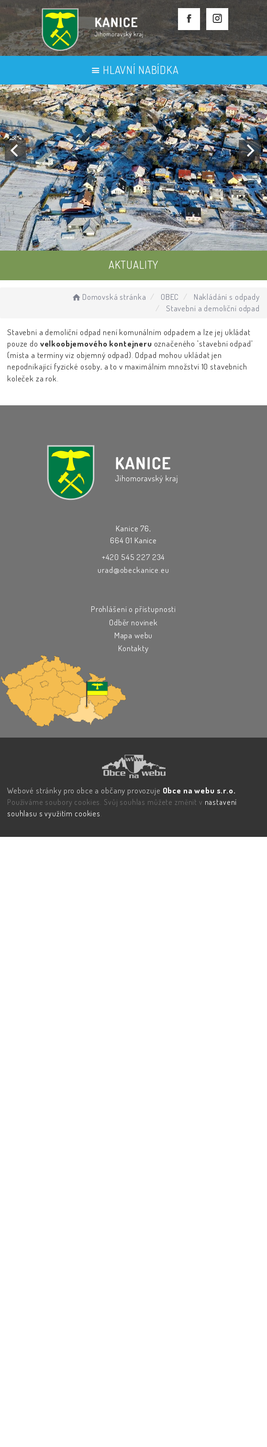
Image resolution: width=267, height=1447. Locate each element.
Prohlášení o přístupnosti (133, 609)
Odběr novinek (133, 622)
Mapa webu (133, 635)
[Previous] (15, 150)
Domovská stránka (108, 297)
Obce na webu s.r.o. (199, 790)
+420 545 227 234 (134, 557)
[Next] (249, 150)
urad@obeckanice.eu (133, 570)
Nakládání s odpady (227, 297)
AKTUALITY (134, 264)
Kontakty (133, 648)
